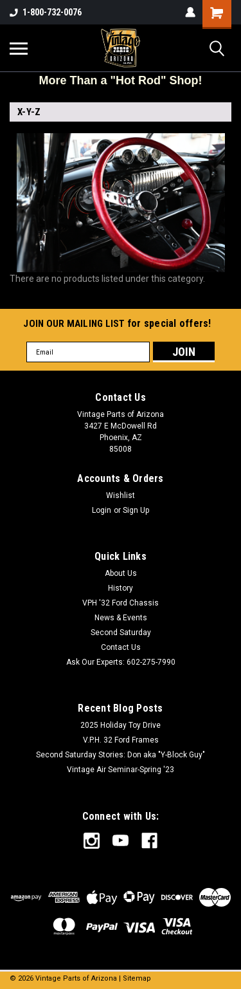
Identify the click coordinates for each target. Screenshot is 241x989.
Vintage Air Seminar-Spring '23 (120, 769)
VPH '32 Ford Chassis (120, 602)
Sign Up (136, 510)
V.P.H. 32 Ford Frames (121, 739)
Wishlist (120, 495)
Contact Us (121, 647)
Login (101, 510)
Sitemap (137, 978)
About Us (121, 573)
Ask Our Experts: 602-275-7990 (120, 662)
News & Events (120, 617)
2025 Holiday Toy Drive (120, 725)
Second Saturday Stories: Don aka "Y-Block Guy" (120, 754)
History (120, 588)
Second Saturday (121, 632)
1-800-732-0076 (46, 12)
